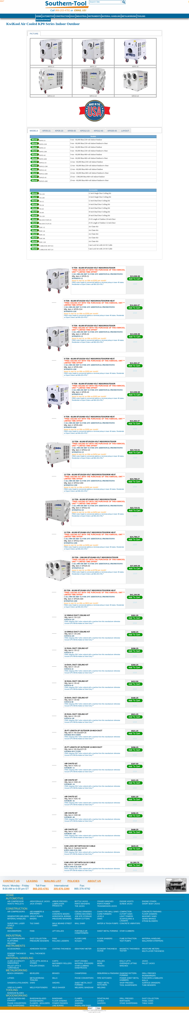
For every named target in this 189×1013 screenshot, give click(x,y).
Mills (54, 978)
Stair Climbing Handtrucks (82, 967)
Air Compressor (15, 901)
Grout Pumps (36, 916)
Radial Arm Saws (83, 1006)
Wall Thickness (37, 953)
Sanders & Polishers (17, 983)
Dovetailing (103, 998)
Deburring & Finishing (108, 973)
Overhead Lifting (128, 963)
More (99, 963)
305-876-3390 (62, 888)
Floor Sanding (59, 1001)
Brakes (56, 973)
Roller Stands (37, 966)
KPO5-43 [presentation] (72, 131)
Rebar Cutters (82, 919)
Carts (55, 961)
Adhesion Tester (38, 949)
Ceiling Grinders (83, 912)
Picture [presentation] (34, 34)
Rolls (145, 980)
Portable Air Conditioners (81, 932)
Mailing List (52, 881)
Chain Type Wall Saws (108, 912)
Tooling (141, 16)
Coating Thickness (61, 949)
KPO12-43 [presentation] (98, 131)
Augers (56, 912)
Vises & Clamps (14, 988)
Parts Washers (82, 904)
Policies (73, 881)
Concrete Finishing (151, 912)
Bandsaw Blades (15, 993)
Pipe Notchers (104, 978)
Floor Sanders (149, 914)
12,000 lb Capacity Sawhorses (16, 962)
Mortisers (125, 1001)
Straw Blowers (150, 921)
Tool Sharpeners (128, 985)
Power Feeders (60, 1003)
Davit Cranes (81, 961)
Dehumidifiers (14, 931)
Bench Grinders (15, 973)
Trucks (100, 966)
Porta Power (103, 904)
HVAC (72, 16)
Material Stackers (84, 963)
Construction (62, 16)
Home (38, 16)
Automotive (48, 16)
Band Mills (35, 1006)
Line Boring (58, 1006)
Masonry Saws (149, 916)
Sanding (79, 1003)
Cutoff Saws (126, 914)
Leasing (32, 881)
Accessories (13, 949)
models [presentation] (34, 131)
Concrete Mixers (61, 914)
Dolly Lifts (125, 961)
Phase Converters (84, 978)
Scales (78, 941)
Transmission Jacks (107, 906)
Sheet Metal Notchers (103, 984)
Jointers (79, 1001)
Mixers (33, 919)
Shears (56, 983)
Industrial (81, 16)
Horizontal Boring (61, 916)
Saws (99, 919)
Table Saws (147, 1003)
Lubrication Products (58, 905)
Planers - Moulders (40, 1003)
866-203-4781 (62, 10)
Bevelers (34, 973)
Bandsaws (57, 998)
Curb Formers (104, 914)
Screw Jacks (126, 904)
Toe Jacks (79, 906)
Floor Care (80, 939)
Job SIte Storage (83, 916)
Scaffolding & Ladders (127, 920)
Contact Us (11, 881)
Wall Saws (80, 923)
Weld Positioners (39, 988)
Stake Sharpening (128, 1003)
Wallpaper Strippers (152, 941)
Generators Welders (18, 916)
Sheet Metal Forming (107, 931)
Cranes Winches (105, 901)
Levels (100, 916)
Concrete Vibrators (130, 923)
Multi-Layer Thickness (153, 951)
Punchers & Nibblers (152, 978)
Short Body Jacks (151, 904)
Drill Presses (149, 973)
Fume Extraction (128, 939)
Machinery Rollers (62, 963)
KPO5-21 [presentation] (46, 131)
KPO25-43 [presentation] (112, 131)
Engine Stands (149, 901)
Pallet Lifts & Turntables (14, 967)
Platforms (12, 941)
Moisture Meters (150, 949)
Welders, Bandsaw (84, 988)
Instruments (94, 16)
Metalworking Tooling (37, 979)
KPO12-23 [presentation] (84, 131)
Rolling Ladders (60, 941)
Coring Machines (83, 914)
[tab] (34, 33)
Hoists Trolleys (15, 904)
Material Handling (111, 16)
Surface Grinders (151, 983)
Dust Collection (38, 939)
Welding (11, 943)
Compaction (125, 912)
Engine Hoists (126, 901)
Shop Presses (126, 983)
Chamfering (81, 973)
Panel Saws (147, 1001)
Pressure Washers (61, 919)
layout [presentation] (125, 131)
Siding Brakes (149, 919)
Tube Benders (149, 985)
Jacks (145, 961)
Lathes (10, 978)
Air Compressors (16, 912)
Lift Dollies (58, 931)
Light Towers (126, 916)
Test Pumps (125, 941)
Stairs (100, 941)
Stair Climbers (127, 931)
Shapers (101, 1003)
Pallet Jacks (148, 963)
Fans (32, 931)
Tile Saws (34, 923)
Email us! (80, 10)
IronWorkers (149, 976)
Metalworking (129, 16)
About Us (94, 881)
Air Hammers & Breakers (37, 913)
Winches (124, 966)
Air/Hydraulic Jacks (40, 901)
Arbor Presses (59, 901)
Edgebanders (36, 1001)
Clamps (78, 998)
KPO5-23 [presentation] (59, 131)
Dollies (101, 961)
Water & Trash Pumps (107, 923)
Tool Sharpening (15, 1006)
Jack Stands (36, 904)
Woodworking (43, 20)
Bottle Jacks (81, 901)
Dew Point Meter (83, 949)
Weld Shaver (58, 988)
